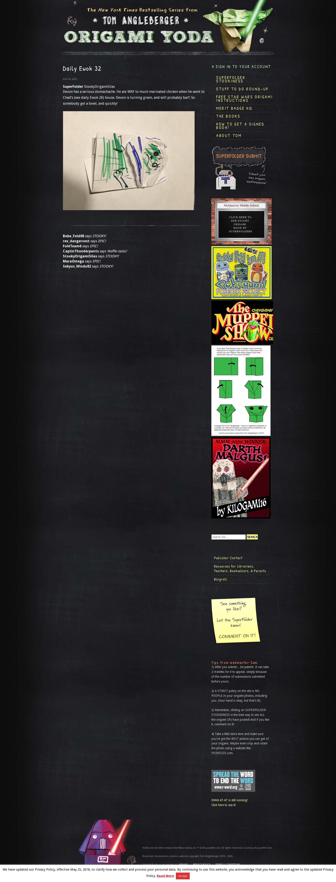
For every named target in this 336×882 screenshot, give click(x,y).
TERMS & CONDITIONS (227, 864)
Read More (165, 876)
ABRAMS (183, 864)
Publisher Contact (228, 557)
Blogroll (220, 579)
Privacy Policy (201, 864)
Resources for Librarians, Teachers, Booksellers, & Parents (240, 568)
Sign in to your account (243, 66)
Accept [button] (183, 876)
